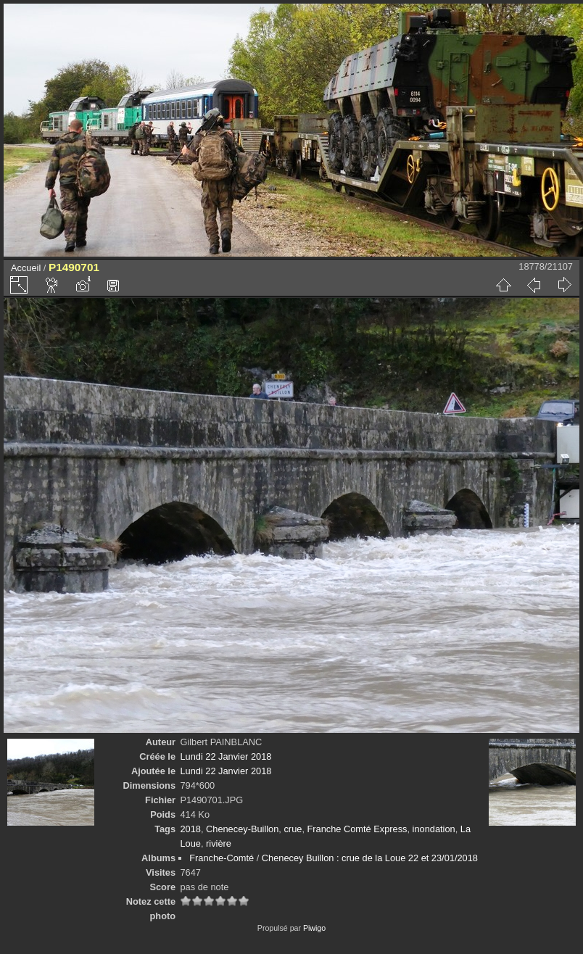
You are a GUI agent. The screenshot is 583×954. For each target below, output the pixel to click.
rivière (218, 843)
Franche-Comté (221, 858)
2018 (190, 829)
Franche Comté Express (357, 829)
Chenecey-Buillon (242, 829)
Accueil (26, 267)
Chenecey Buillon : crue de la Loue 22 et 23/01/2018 (370, 858)
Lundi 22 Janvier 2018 (225, 756)
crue (293, 829)
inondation (434, 829)
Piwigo (314, 928)
